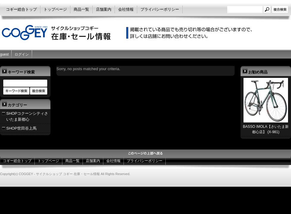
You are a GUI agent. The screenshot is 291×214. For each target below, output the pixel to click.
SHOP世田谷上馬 (21, 128)
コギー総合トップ (21, 9)
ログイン (22, 54)
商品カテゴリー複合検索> (39, 91)
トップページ (55, 9)
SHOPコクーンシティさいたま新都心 (27, 116)
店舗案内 (103, 9)
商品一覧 (81, 9)
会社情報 (126, 9)
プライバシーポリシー (159, 9)
